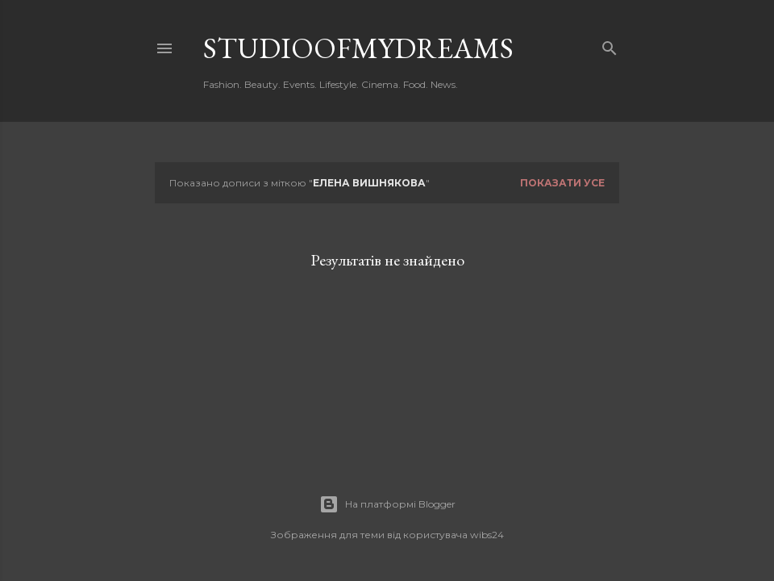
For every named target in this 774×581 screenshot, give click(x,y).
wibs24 (487, 535)
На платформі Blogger (387, 504)
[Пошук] (609, 45)
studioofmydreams (358, 48)
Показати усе (562, 183)
